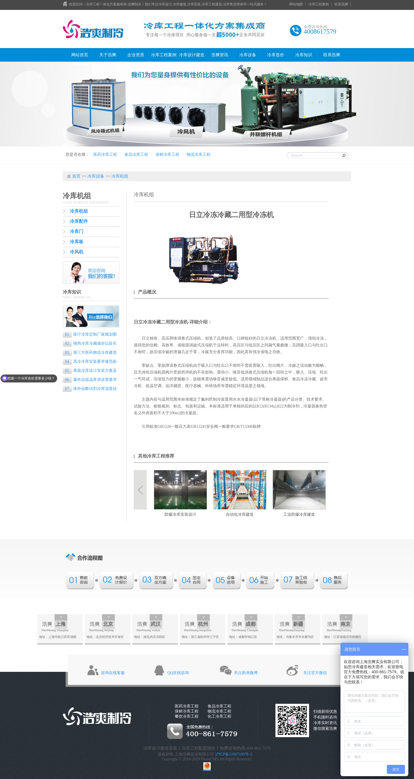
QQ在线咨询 (178, 673)
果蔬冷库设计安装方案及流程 (90, 371)
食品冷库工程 (136, 154)
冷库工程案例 (319, 4)
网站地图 (296, 4)
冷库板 (76, 241)
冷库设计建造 (191, 55)
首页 (76, 176)
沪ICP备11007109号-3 (233, 754)
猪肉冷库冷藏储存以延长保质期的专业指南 (90, 344)
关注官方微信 (315, 673)
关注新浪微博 (246, 673)
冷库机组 (119, 176)
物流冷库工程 (198, 154)
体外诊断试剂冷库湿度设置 (90, 389)
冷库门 (76, 231)
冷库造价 (275, 55)
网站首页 (79, 55)
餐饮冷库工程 (187, 716)
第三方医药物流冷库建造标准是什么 (90, 353)
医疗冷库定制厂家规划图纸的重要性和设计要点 (90, 335)
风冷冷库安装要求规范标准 (90, 362)
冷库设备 (247, 55)
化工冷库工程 (219, 716)
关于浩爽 (107, 55)
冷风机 (76, 251)
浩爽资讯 (219, 55)
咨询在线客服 (113, 673)
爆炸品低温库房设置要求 (91, 379)
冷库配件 (79, 221)
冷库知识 (303, 55)
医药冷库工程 (105, 154)
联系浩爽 (341, 4)
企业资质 (135, 55)
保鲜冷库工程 (167, 154)
